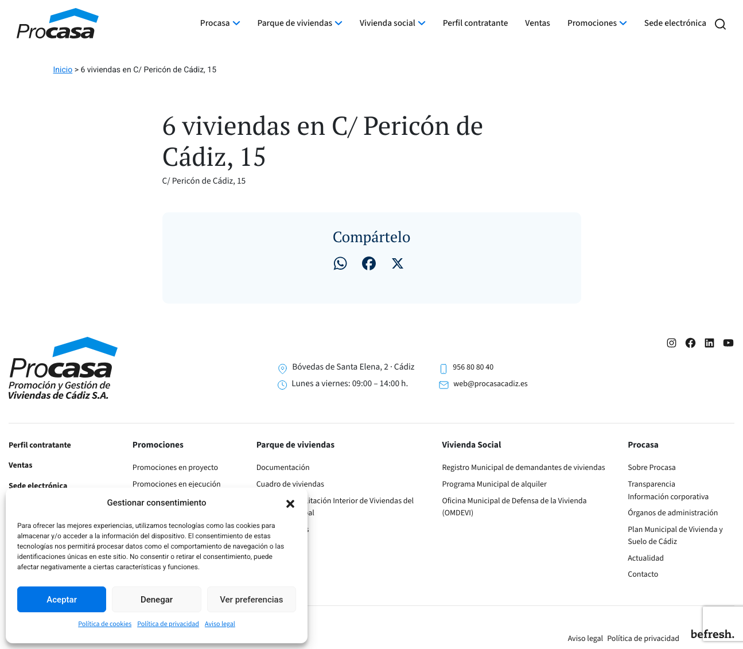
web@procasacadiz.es (490, 384)
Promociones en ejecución (177, 484)
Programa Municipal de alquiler (494, 484)
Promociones (592, 23)
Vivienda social (387, 23)
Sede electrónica (675, 23)
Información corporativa (668, 497)
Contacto (643, 574)
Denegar (157, 599)
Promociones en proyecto (175, 467)
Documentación (283, 467)
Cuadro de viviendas (290, 484)
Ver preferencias (251, 599)
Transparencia (651, 484)
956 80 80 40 (473, 367)
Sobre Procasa (652, 467)
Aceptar (61, 599)
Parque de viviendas (295, 23)
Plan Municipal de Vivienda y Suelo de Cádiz (675, 536)
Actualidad (646, 558)
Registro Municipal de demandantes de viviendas (523, 467)
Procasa (215, 23)
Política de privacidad (168, 624)
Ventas (537, 23)
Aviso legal (220, 624)
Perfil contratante (475, 23)
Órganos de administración (673, 513)
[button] (290, 502)
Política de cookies (104, 624)
